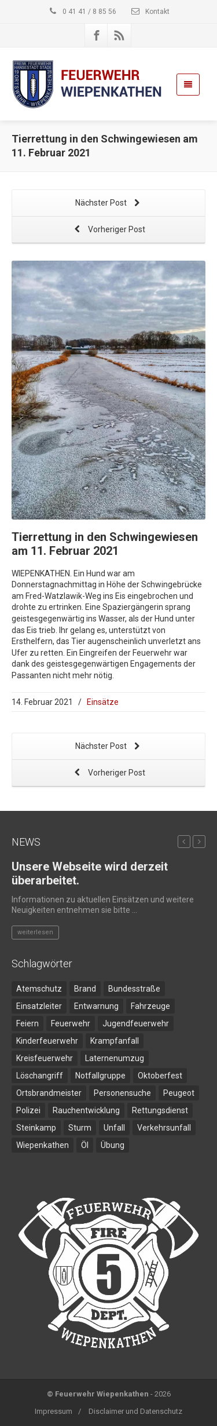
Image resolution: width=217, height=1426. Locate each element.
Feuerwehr (70, 1023)
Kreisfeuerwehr (44, 1058)
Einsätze (103, 702)
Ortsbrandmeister (49, 1093)
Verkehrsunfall (164, 1127)
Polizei (28, 1110)
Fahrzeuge (150, 1006)
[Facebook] (96, 35)
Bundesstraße (134, 988)
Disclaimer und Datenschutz (135, 1411)
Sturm (79, 1127)
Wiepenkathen (42, 1145)
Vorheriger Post (108, 230)
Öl (85, 1145)
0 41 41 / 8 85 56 (81, 12)
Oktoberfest (160, 1075)
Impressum (53, 1411)
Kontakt (150, 12)
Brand (85, 988)
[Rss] (119, 35)
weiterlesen (35, 932)
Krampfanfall (114, 1040)
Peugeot (178, 1093)
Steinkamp (36, 1127)
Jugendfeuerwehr (135, 1023)
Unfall (114, 1127)
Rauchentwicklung (86, 1110)
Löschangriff (39, 1075)
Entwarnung (96, 1006)
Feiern (27, 1023)
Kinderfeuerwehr (47, 1040)
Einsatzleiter (39, 1006)
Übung (112, 1145)
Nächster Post (108, 203)
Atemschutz (39, 988)
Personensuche (122, 1093)
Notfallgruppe (100, 1075)
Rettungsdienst (160, 1110)
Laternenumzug (114, 1058)
